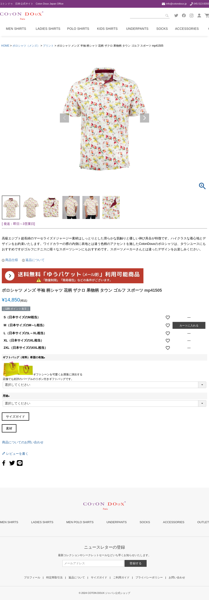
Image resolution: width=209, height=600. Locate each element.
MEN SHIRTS (9, 522)
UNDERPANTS (117, 522)
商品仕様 (11, 260)
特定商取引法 (54, 577)
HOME (5, 45)
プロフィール (32, 577)
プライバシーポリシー (149, 577)
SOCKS (145, 522)
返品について (35, 260)
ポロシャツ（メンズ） (26, 45)
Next (144, 118)
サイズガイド (15, 416)
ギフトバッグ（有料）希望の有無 (24, 357)
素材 (9, 428)
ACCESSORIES (173, 522)
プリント (48, 45)
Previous (64, 118)
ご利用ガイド (121, 577)
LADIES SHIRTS (42, 522)
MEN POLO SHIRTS (80, 522)
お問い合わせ (177, 577)
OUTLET (203, 522)
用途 (7, 395)
